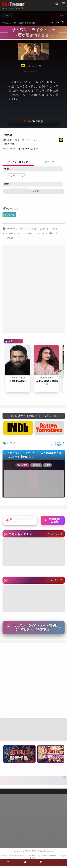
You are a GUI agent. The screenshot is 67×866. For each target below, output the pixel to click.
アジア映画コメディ (48, 228)
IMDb (34, 851)
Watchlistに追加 (52, 520)
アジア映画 (30, 228)
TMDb (28, 851)
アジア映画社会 (50, 233)
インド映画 (10, 215)
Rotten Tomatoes (45, 851)
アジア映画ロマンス (31, 233)
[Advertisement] (33, 289)
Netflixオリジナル (15, 228)
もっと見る (55, 533)
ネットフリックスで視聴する (33, 122)
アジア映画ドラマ (11, 233)
